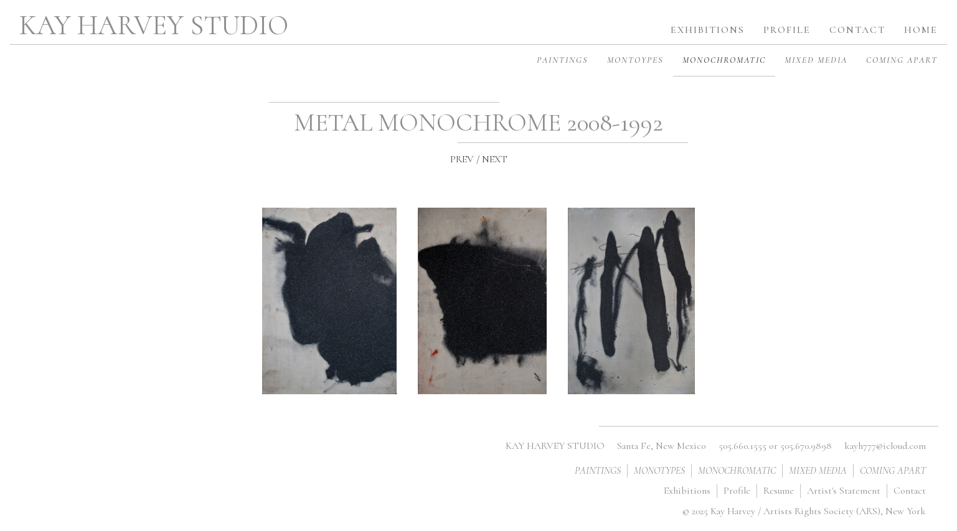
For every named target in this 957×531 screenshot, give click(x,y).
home (921, 30)
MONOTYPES (659, 470)
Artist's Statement (843, 490)
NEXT (494, 159)
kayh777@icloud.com (885, 446)
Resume (778, 490)
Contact (909, 490)
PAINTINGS (562, 60)
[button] (787, 25)
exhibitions (708, 30)
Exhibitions (687, 490)
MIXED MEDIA (816, 60)
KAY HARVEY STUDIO (153, 25)
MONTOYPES (635, 60)
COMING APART (902, 60)
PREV (462, 159)
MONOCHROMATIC (724, 60)
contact (857, 30)
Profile (737, 490)
